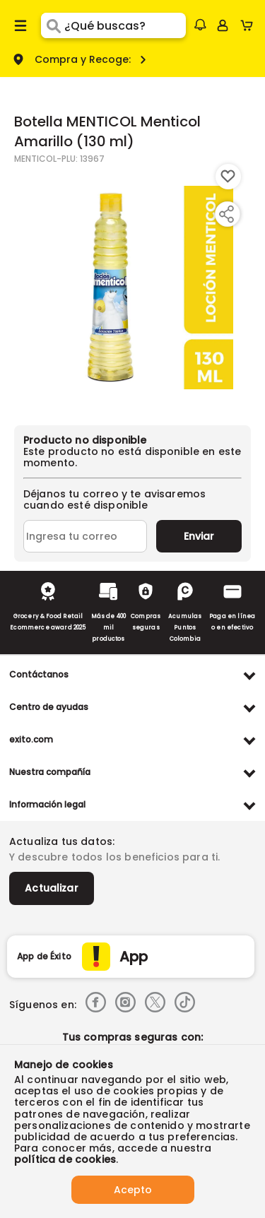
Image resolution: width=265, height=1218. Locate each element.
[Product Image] (131, 287)
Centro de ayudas (48, 707)
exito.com (31, 739)
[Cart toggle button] (250, 25)
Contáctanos (39, 674)
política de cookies (65, 1159)
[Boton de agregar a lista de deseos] (228, 176)
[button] (200, 24)
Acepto (133, 1190)
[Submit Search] (52, 25)
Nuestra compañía (49, 772)
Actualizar (51, 888)
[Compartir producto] (226, 214)
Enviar (199, 536)
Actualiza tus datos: (61, 841)
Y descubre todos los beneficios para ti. (114, 857)
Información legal (47, 804)
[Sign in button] (223, 25)
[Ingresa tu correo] (85, 536)
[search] (124, 25)
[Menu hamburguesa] (20, 25)
